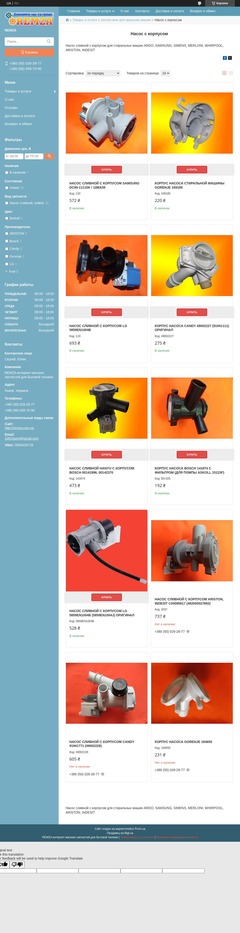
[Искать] (48, 41)
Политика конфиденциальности (177, 837)
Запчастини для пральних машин (126, 20)
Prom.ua (140, 828)
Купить (106, 169)
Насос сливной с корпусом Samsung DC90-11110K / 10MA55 (104, 185)
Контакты (142, 11)
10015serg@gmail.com (21, 438)
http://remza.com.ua (19, 428)
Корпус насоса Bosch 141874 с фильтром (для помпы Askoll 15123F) (189, 470)
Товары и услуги (18, 91)
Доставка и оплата (20, 116)
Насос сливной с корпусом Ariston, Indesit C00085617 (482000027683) (189, 601)
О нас (9, 99)
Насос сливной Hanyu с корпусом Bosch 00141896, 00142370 (101, 470)
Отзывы (11, 108)
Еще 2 (13, 271)
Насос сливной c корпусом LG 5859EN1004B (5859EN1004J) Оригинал (101, 613)
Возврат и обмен (18, 124)
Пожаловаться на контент (137, 837)
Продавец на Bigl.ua (120, 833)
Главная (74, 11)
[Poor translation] (17, 864)
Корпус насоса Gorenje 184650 (183, 742)
